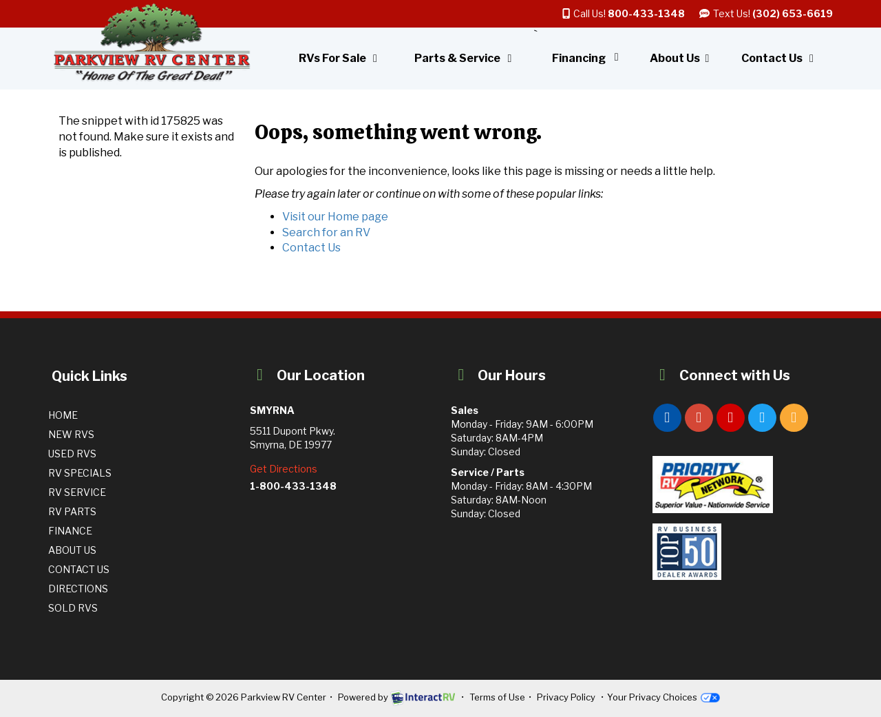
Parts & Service (465, 58)
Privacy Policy (566, 697)
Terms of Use (497, 697)
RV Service (77, 492)
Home (63, 415)
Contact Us (779, 58)
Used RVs (72, 453)
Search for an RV (326, 232)
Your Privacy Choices (663, 697)
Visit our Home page (335, 216)
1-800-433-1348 (293, 486)
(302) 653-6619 (792, 13)
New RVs (71, 434)
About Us (682, 58)
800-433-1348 (646, 13)
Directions (78, 588)
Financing (588, 58)
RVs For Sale (340, 58)
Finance (70, 531)
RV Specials (80, 473)
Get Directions (283, 469)
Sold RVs (73, 608)
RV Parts (72, 511)
